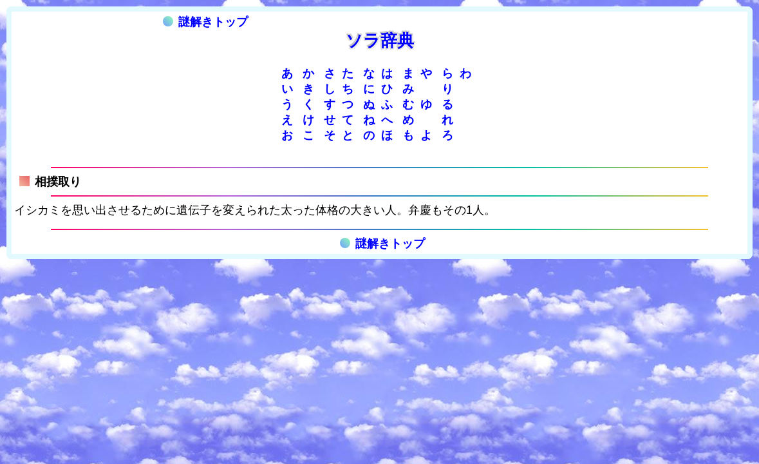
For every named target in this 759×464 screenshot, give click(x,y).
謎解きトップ (205, 21)
